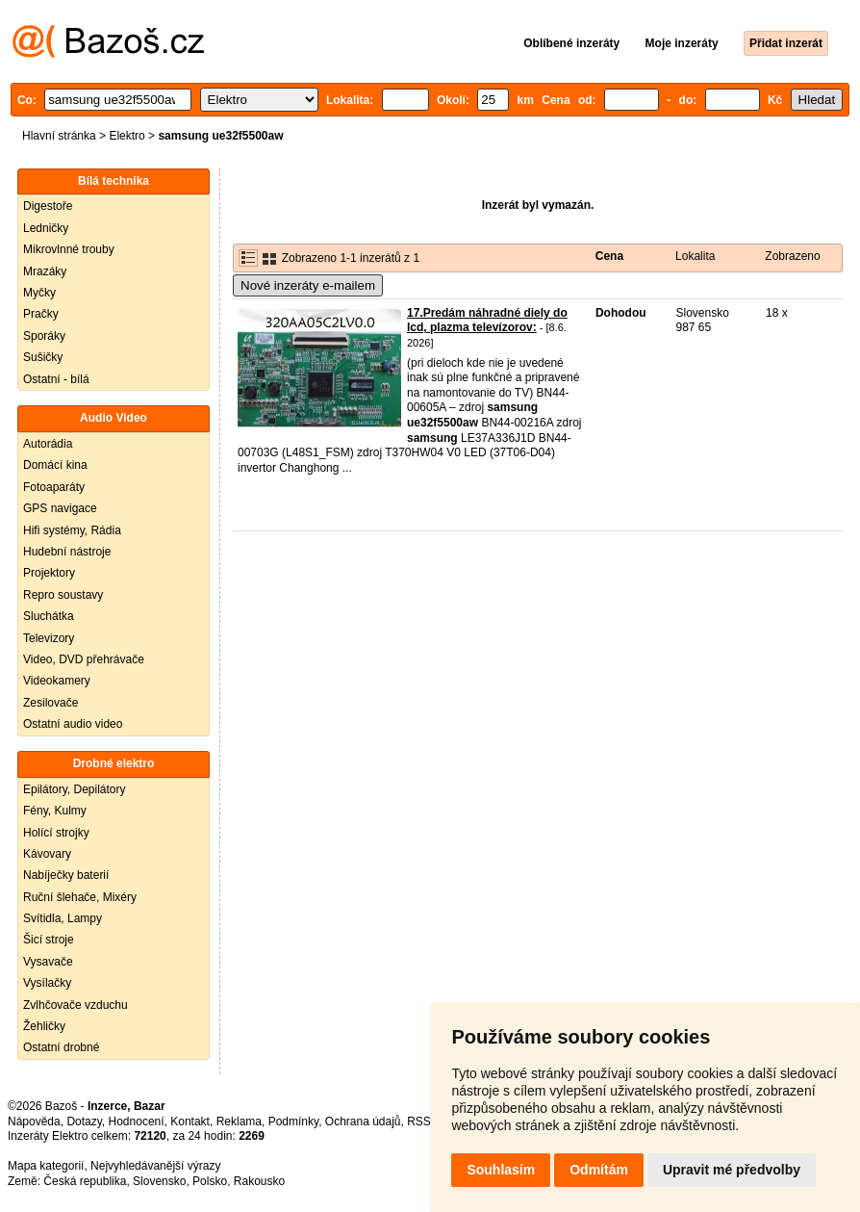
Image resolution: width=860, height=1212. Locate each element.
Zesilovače (50, 702)
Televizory (48, 638)
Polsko (209, 1181)
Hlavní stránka (59, 135)
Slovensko (159, 1181)
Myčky (39, 292)
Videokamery (56, 680)
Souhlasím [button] (501, 1169)
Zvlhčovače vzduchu (75, 1005)
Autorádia (47, 444)
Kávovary (47, 854)
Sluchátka (48, 616)
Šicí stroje (48, 939)
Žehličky (44, 1026)
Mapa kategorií (46, 1166)
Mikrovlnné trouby (68, 249)
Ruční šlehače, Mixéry (80, 897)
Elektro (126, 135)
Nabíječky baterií (66, 875)
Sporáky (44, 336)
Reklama (239, 1121)
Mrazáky (44, 271)
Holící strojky (56, 832)
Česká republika (84, 1181)
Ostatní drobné (61, 1047)
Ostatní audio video (72, 724)
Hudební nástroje (67, 551)
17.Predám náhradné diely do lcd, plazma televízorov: (487, 320)
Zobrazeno (792, 256)
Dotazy (83, 1121)
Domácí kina (55, 465)
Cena (609, 256)
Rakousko (259, 1181)
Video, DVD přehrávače (83, 659)
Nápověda (34, 1121)
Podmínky (293, 1121)
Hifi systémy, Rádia (72, 530)
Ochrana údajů (363, 1121)
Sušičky (43, 357)
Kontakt (190, 1121)
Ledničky (45, 228)
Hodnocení (136, 1121)
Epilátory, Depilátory (74, 789)
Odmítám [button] (598, 1169)
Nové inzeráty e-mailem (307, 285)
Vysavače (48, 961)
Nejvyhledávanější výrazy (155, 1166)
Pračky (41, 314)
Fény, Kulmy (55, 810)
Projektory (49, 573)
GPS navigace (60, 508)
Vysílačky (47, 983)
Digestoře (47, 206)
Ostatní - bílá (56, 379)
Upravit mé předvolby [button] (731, 1169)
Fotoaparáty (54, 487)
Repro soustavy (63, 595)
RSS (419, 1121)
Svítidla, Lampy (62, 918)
